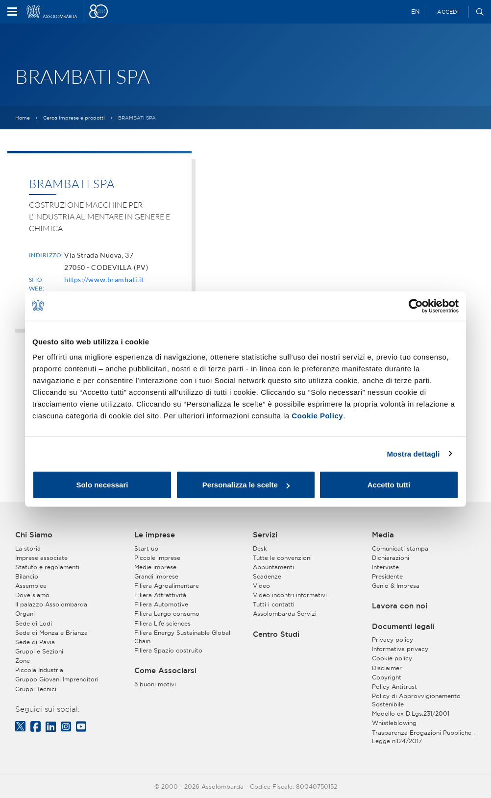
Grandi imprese (156, 576)
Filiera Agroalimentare (166, 585)
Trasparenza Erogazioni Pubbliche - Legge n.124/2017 (424, 736)
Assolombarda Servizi (285, 613)
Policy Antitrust (394, 686)
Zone (22, 660)
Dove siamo (32, 595)
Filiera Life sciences (162, 623)
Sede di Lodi (33, 623)
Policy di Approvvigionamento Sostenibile (416, 700)
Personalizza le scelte (246, 485)
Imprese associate (41, 558)
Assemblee (31, 585)
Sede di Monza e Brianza (51, 632)
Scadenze (267, 576)
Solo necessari (102, 485)
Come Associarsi (165, 671)
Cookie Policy (317, 415)
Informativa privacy (400, 649)
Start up (146, 548)
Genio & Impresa (395, 585)
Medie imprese (155, 567)
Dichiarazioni (390, 558)
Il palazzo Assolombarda (51, 604)
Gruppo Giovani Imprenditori (56, 679)
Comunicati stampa (400, 548)
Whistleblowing (394, 723)
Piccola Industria (39, 670)
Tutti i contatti (274, 604)
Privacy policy (392, 639)
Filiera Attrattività (160, 595)
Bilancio (26, 576)
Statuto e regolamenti (47, 567)
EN (415, 11)
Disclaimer (387, 668)
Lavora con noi (399, 606)
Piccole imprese (157, 558)
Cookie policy (392, 658)
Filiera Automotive (161, 604)
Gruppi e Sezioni (39, 651)
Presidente (387, 576)
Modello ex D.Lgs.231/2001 (410, 713)
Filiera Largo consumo (166, 613)
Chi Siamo (33, 535)
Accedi (448, 12)
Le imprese (154, 535)
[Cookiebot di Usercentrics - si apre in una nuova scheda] (416, 305)
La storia (28, 548)
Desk (260, 548)
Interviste (385, 567)
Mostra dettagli (413, 453)
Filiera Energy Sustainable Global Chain (182, 636)
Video (261, 585)
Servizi (265, 535)
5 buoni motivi (155, 684)
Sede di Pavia (35, 642)
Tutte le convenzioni (282, 558)
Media (383, 535)
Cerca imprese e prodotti (74, 118)
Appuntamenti (273, 567)
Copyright (386, 677)
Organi (25, 613)
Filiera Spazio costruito (168, 650)
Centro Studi (276, 634)
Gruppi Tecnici (35, 689)
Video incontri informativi (290, 595)
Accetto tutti (389, 485)
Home (22, 118)
